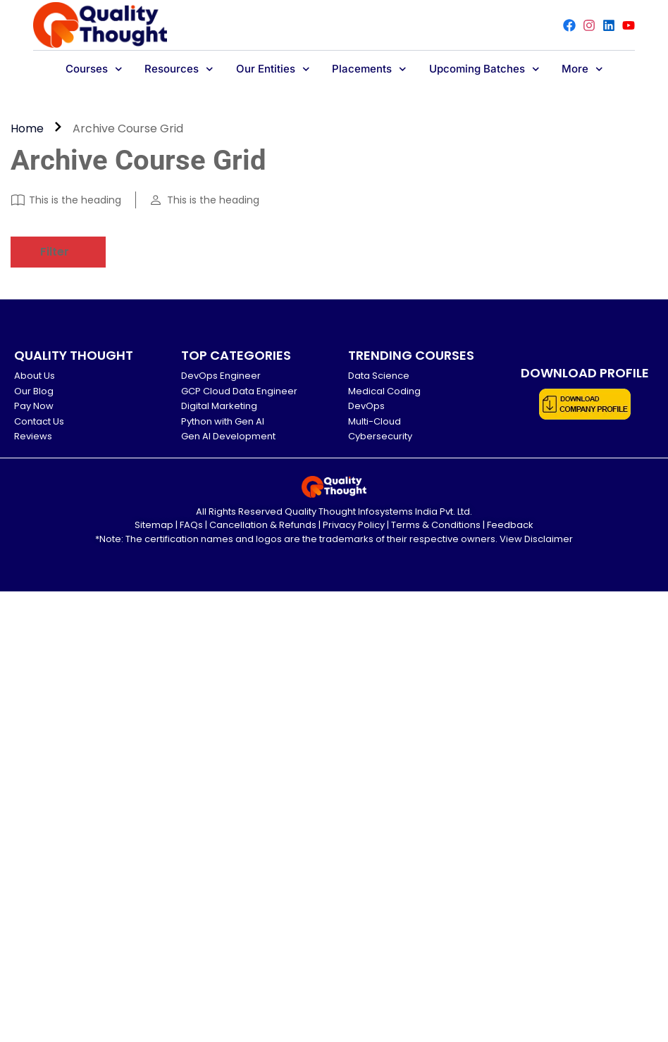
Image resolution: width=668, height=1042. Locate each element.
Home (27, 128)
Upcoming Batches (484, 69)
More (582, 69)
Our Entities (273, 69)
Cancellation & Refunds (262, 525)
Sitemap (154, 525)
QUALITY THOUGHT (73, 355)
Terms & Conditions (436, 525)
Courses (94, 69)
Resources (179, 69)
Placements (369, 69)
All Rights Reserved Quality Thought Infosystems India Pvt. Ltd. (334, 511)
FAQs (191, 525)
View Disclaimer (536, 539)
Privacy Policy (354, 525)
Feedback (510, 525)
